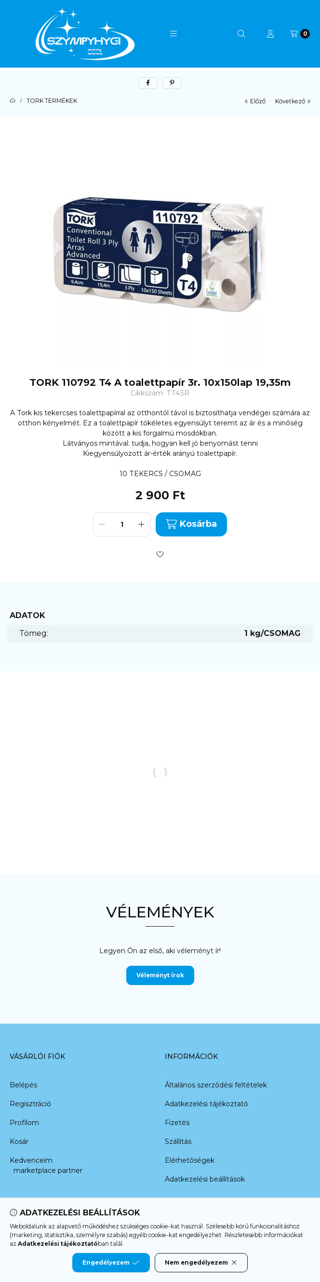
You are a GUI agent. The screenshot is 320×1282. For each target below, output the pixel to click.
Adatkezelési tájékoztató (206, 1103)
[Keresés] (241, 33)
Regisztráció (30, 1103)
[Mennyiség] (122, 524)
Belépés (23, 1085)
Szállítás (178, 1141)
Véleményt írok (160, 975)
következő (292, 101)
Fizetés (177, 1122)
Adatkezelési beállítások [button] (205, 1179)
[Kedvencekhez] (160, 554)
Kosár (19, 1141)
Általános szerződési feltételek (216, 1085)
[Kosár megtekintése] (300, 33)
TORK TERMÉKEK (52, 101)
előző (255, 101)
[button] (173, 33)
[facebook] (148, 83)
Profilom (24, 1122)
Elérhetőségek (189, 1160)
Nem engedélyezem (201, 1263)
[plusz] (142, 524)
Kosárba (191, 524)
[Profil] (270, 33)
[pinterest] (172, 83)
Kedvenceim (31, 1160)
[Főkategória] (12, 101)
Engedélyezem (110, 1263)
